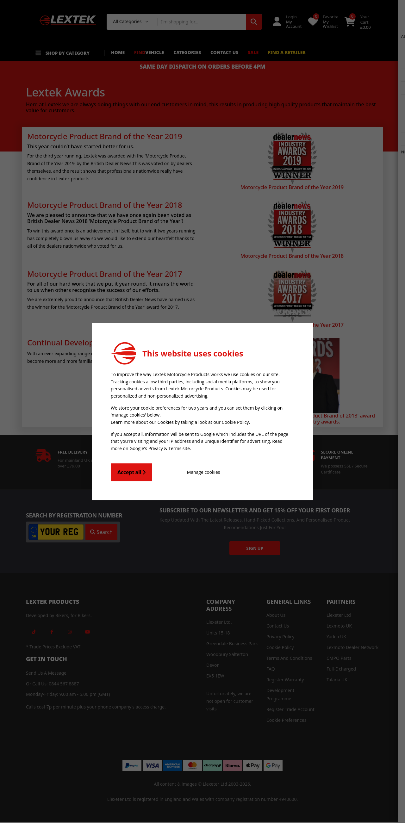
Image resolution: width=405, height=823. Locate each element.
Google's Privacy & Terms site (159, 448)
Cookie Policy (235, 422)
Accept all (131, 471)
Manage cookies (187, 471)
